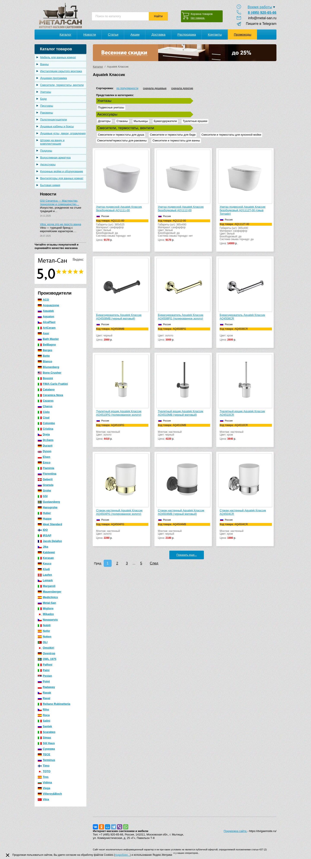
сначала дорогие (182, 88)
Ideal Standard (50, 524)
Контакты (215, 34)
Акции (135, 34)
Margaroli (47, 586)
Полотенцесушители (53, 119)
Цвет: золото (184, 334)
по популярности (127, 88)
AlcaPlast (47, 322)
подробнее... (122, 854)
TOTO (44, 771)
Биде (43, 98)
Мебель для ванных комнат (58, 57)
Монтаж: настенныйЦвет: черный (184, 432)
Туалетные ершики (195, 121)
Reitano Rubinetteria (54, 703)
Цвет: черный (122, 334)
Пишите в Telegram (259, 23)
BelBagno (47, 344)
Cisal (43, 417)
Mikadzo (46, 614)
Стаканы (122, 121)
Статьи (113, 34)
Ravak (44, 692)
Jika (43, 546)
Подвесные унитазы (111, 107)
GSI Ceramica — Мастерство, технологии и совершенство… (59, 202)
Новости (89, 34)
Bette (44, 355)
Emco (44, 462)
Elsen (44, 456)
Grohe (44, 490)
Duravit (45, 445)
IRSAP (44, 535)
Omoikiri (46, 647)
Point (44, 681)
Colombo (46, 423)
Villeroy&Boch (50, 793)
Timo (43, 765)
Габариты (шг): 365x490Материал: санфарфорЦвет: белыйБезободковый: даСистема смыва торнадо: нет (184, 230)
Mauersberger (49, 591)
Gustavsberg (49, 501)
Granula (45, 485)
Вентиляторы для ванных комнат (61, 178)
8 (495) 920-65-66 (262, 12)
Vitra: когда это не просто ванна (60, 224)
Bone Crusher (49, 372)
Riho (43, 709)
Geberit (45, 479)
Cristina (45, 428)
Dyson (44, 451)
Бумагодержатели (165, 121)
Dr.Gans (46, 440)
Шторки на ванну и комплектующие (52, 142)
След (154, 563)
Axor (43, 333)
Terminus (46, 760)
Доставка (158, 34)
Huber (44, 513)
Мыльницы (141, 121)
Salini (44, 720)
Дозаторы (104, 121)
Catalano (46, 389)
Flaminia (46, 468)
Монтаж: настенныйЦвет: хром (246, 432)
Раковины (46, 112)
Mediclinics (48, 597)
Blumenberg (48, 367)
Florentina (47, 473)
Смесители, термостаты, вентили (62, 85)
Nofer (44, 630)
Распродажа (186, 34)
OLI (43, 642)
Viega (44, 788)
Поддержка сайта (235, 831)
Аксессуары (48, 164)
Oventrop (46, 653)
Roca (44, 715)
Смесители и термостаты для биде (172, 134)
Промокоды (242, 34)
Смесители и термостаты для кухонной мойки (231, 134)
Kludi (44, 569)
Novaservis (48, 619)
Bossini (45, 378)
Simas (44, 737)
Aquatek (46, 310)
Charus (45, 406)
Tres (43, 776)
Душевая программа (53, 78)
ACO (43, 299)
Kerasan (46, 557)
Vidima (45, 782)
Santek (45, 726)
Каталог (65, 34)
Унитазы (45, 92)
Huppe (44, 518)
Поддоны (46, 150)
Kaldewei (46, 552)
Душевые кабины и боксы (57, 126)
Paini (43, 670)
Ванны (44, 64)
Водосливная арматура (55, 157)
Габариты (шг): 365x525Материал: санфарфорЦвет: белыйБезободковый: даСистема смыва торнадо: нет (122, 230)
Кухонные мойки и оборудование (61, 171)
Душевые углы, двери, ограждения (63, 133)
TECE (44, 754)
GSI (43, 496)
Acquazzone (48, 305)
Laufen (45, 574)
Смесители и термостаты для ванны (176, 140)
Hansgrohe (47, 507)
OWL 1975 (47, 659)
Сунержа (46, 748)
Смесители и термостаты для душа (121, 134)
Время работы (260, 7)
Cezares (46, 400)
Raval (44, 698)
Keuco (44, 563)
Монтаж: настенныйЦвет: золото (122, 432)
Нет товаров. (198, 18)
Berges (45, 350)
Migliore (46, 608)
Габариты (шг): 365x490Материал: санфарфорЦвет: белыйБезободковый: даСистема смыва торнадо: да (246, 234)
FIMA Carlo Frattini (53, 383)
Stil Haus (46, 743)
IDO (43, 529)
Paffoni (45, 664)
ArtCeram (47, 327)
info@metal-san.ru (262, 18)
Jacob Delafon (50, 541)
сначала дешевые (155, 88)
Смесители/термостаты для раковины (122, 140)
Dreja (44, 434)
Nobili (44, 625)
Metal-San (47, 602)
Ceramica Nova (50, 395)
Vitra (43, 799)
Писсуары (46, 105)
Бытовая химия (50, 185)
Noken (44, 636)
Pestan (45, 675)
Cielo (44, 412)
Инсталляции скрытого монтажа (61, 71)
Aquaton (46, 316)
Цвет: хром (246, 334)
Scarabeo (47, 732)
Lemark (45, 580)
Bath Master (48, 339)
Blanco (45, 361)
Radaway (46, 687)
